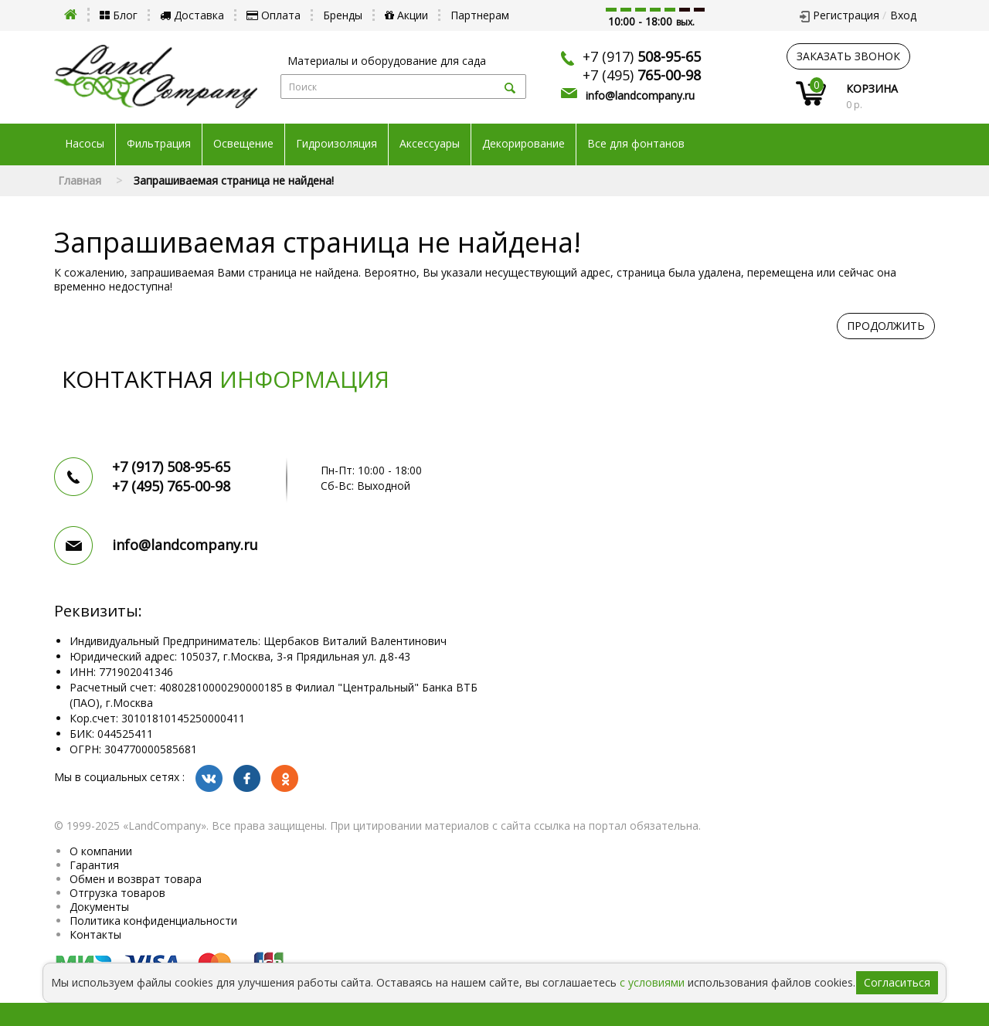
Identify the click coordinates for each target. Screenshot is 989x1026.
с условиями (652, 982)
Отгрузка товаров (117, 892)
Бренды (342, 15)
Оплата (273, 15)
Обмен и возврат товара (136, 878)
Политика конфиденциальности (153, 920)
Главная (79, 180)
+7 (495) (642, 75)
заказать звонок (848, 56)
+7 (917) (642, 56)
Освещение (243, 143)
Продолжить (886, 325)
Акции (406, 15)
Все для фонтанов (636, 143)
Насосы (84, 143)
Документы (99, 906)
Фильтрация (159, 143)
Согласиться (897, 982)
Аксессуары (429, 143)
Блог (119, 15)
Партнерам (479, 15)
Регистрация (846, 15)
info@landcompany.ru (640, 95)
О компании (101, 851)
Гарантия (94, 865)
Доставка (192, 15)
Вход (903, 15)
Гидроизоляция (336, 143)
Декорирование (523, 143)
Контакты (95, 934)
